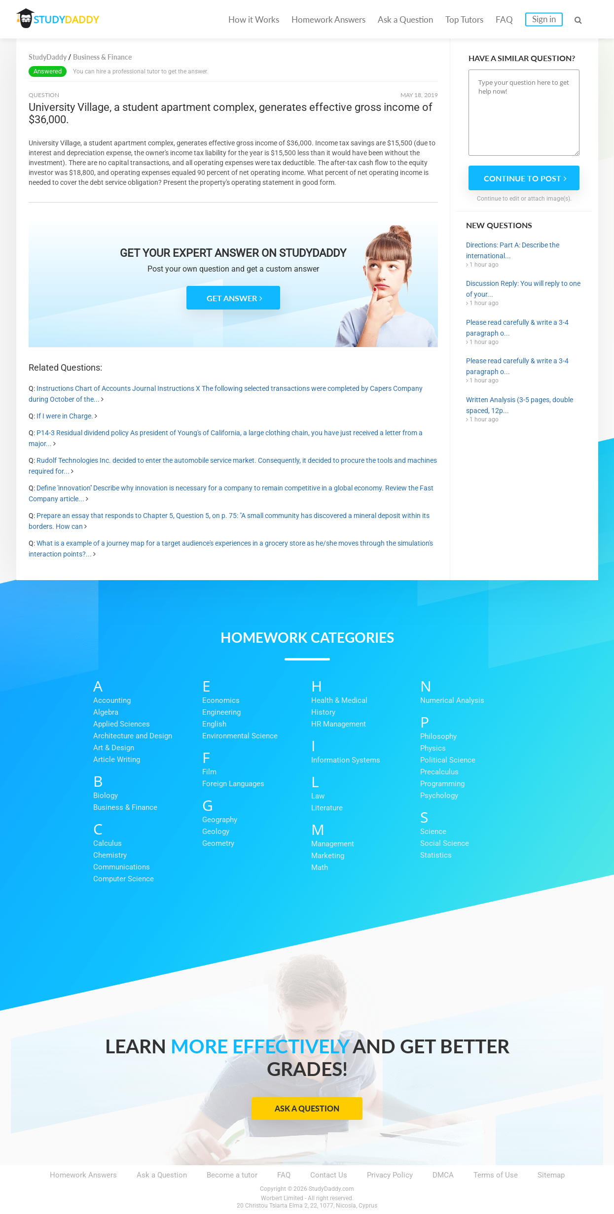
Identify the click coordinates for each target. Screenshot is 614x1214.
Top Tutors (464, 19)
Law (318, 796)
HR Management (338, 724)
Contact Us (328, 1175)
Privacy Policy (390, 1175)
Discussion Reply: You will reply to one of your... (523, 288)
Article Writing (116, 759)
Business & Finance (125, 807)
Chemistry (110, 855)
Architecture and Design (132, 735)
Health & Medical (339, 700)
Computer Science (123, 878)
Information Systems (345, 760)
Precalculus (439, 771)
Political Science (447, 760)
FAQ (504, 19)
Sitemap (551, 1175)
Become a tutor (232, 1175)
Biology (105, 795)
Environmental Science (240, 735)
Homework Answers (328, 19)
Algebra (105, 712)
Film (209, 771)
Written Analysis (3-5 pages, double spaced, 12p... (519, 405)
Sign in (544, 19)
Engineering (221, 712)
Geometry (218, 843)
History (323, 712)
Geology (215, 831)
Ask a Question (405, 19)
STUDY (68, 19)
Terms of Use (495, 1175)
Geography (219, 819)
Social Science (444, 843)
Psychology (439, 795)
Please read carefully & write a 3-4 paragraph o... (517, 327)
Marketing (327, 855)
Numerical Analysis (452, 700)
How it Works (253, 19)
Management (332, 843)
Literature (327, 807)
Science (433, 831)
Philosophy (438, 736)
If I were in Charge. (64, 416)
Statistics (436, 855)
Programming (442, 783)
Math (319, 867)
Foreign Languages (233, 783)
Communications (121, 867)
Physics (433, 748)
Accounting (112, 700)
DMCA (443, 1175)
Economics (221, 700)
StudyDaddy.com (331, 1188)
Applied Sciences (121, 724)
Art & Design (113, 747)
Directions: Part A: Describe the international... (512, 250)
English (214, 724)
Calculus (107, 843)
